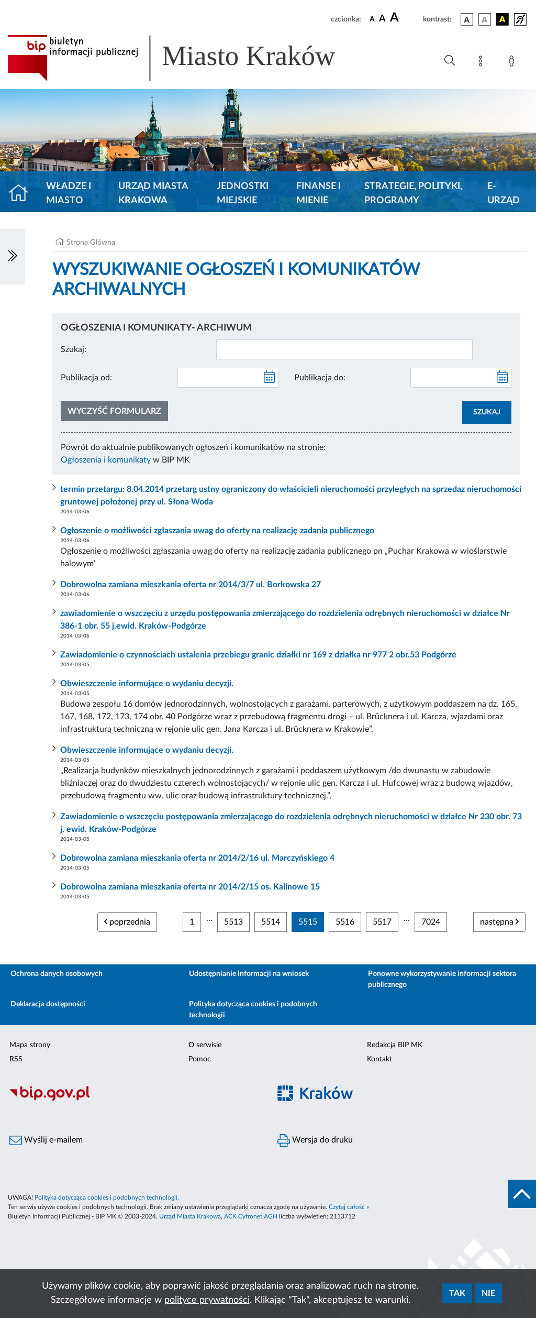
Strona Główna (90, 242)
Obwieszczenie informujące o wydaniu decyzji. (146, 683)
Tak (457, 1293)
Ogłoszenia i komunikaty (106, 460)
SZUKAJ (486, 412)
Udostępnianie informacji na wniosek (249, 973)
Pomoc (199, 1059)
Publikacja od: (86, 378)
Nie (488, 1293)
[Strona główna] (23, 194)
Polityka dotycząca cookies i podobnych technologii (253, 1010)
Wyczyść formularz (114, 411)
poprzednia (127, 921)
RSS (16, 1059)
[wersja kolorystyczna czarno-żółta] (502, 19)
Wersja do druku (315, 1140)
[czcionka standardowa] (372, 19)
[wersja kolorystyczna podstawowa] (467, 19)
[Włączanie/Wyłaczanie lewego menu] (12, 256)
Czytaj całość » (349, 1207)
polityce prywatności (207, 1300)
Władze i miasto (68, 193)
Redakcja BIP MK (394, 1045)
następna (499, 921)
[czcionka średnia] (382, 19)
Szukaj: (73, 349)
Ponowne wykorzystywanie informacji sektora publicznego (442, 979)
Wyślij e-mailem (46, 1140)
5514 (270, 922)
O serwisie (204, 1045)
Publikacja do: (319, 378)
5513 (233, 922)
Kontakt (379, 1059)
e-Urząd (503, 193)
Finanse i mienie (318, 193)
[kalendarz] (269, 378)
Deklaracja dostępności (47, 1004)
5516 (345, 922)
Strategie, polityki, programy (413, 193)
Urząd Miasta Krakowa (153, 193)
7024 (430, 922)
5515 (307, 922)
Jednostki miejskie (243, 193)
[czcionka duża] (405, 17)
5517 (382, 922)
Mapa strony (29, 1045)
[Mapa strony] (482, 63)
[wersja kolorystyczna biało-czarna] (485, 19)
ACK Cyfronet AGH (250, 1216)
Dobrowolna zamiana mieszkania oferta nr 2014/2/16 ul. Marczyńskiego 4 (197, 858)
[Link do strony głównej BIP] (186, 58)
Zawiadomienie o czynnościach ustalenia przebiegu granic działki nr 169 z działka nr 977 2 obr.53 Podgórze (258, 655)
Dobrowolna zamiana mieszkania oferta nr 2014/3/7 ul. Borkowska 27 (190, 584)
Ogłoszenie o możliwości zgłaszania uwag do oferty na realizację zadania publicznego (217, 530)
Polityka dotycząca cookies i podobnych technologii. (107, 1197)
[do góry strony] (522, 1194)
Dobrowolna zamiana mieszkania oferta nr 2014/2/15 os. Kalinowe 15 (190, 887)
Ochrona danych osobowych (56, 973)
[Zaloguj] (513, 63)
